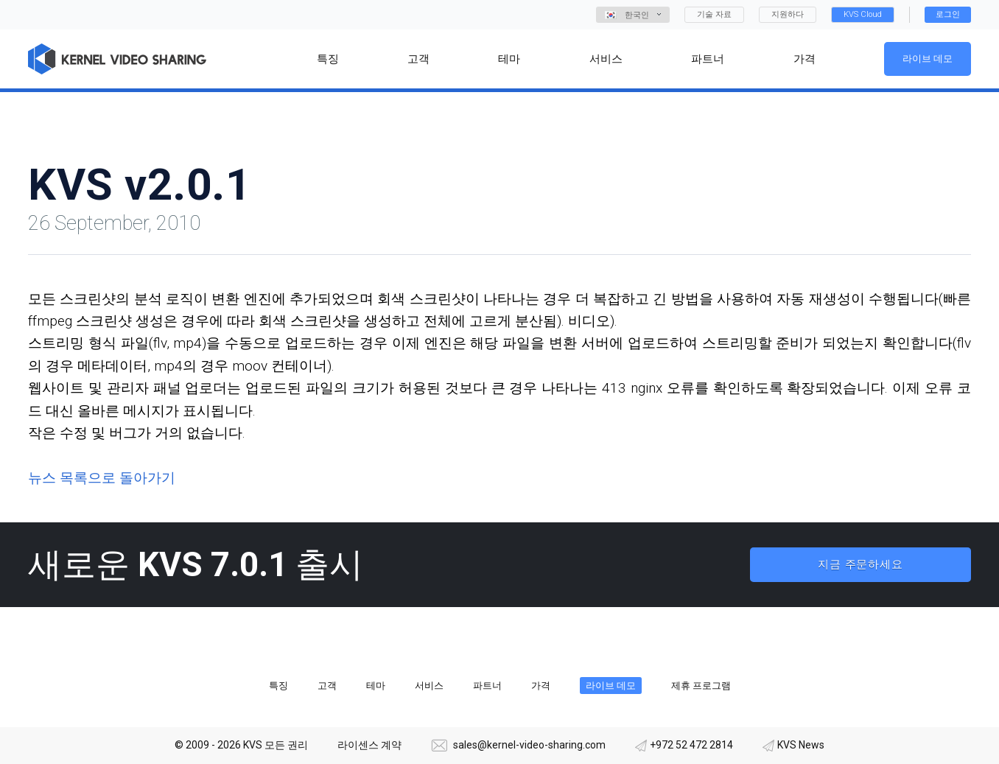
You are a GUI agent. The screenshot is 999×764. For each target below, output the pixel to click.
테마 (375, 685)
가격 (540, 685)
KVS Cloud (863, 14)
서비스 (429, 685)
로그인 (948, 14)
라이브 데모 (927, 58)
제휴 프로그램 (701, 685)
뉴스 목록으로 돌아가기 (101, 477)
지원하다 (787, 14)
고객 (327, 685)
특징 (278, 685)
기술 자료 (714, 14)
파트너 (487, 685)
